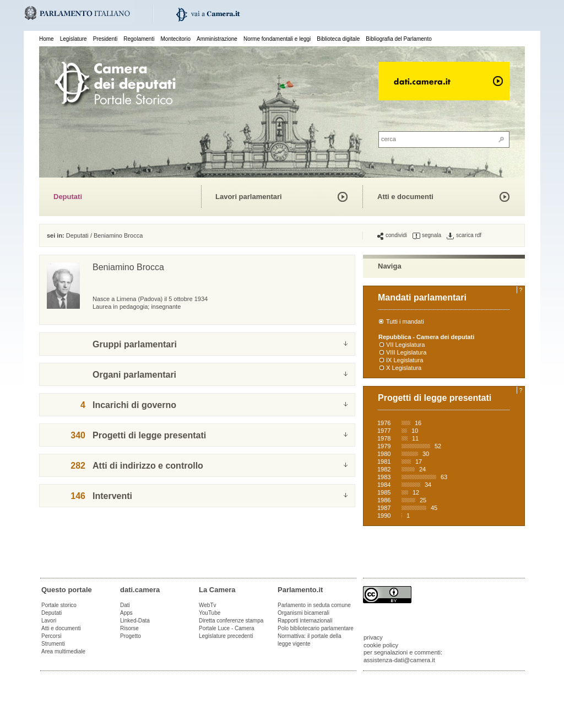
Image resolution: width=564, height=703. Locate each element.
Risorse (129, 628)
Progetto (130, 636)
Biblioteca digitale (338, 39)
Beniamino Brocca (118, 235)
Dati (125, 605)
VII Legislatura (405, 344)
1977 (384, 430)
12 (416, 492)
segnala (427, 235)
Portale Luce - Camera (226, 628)
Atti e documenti (405, 196)
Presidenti (105, 39)
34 (428, 484)
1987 (384, 508)
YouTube (209, 613)
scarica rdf (464, 235)
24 (422, 469)
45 (434, 508)
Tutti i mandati (405, 321)
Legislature (73, 39)
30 (425, 453)
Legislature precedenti (226, 636)
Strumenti (53, 644)
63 (444, 477)
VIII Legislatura (406, 352)
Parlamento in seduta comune (314, 605)
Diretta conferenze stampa (231, 621)
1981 (384, 461)
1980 (384, 453)
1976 (384, 423)
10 (414, 430)
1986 (384, 500)
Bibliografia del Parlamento (399, 39)
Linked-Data (135, 621)
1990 (384, 515)
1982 (384, 469)
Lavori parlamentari (248, 196)
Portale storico (59, 605)
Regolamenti (138, 39)
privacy (373, 637)
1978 (384, 438)
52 (438, 446)
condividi (392, 235)
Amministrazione (217, 39)
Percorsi (51, 636)
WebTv (207, 605)
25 (423, 500)
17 (418, 461)
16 (418, 423)
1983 (384, 477)
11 (415, 438)
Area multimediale (63, 651)
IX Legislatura (404, 360)
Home (46, 39)
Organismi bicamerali (303, 613)
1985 (384, 492)
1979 (384, 446)
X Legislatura (403, 368)
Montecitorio (175, 39)
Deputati (67, 196)
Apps (126, 613)
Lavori (48, 621)
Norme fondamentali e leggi (277, 39)
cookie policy (381, 645)
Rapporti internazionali (305, 621)
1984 (384, 484)
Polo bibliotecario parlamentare (316, 628)
